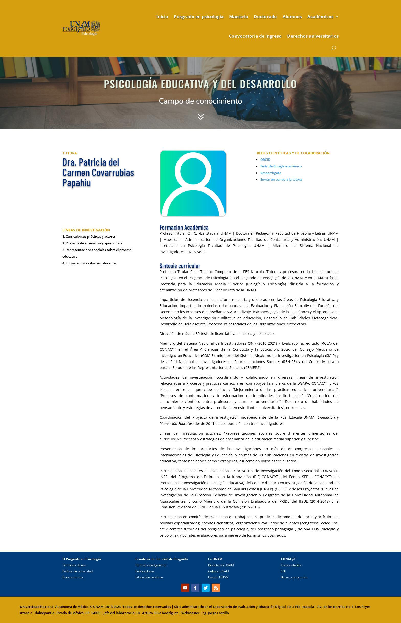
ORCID (265, 160)
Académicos (320, 16)
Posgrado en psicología (199, 16)
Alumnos (292, 16)
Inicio (162, 16)
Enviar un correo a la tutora (281, 180)
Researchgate (270, 173)
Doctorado (265, 16)
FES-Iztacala (304, 606)
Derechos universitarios (313, 36)
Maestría (238, 16)
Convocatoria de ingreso (255, 36)
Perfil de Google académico (281, 166)
